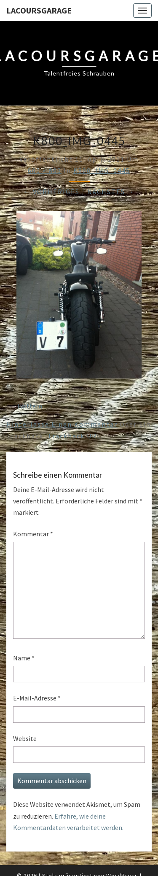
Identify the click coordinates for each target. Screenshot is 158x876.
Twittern (29, 406)
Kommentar (33, 534)
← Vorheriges (51, 191)
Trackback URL (74, 436)
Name (24, 658)
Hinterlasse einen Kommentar (62, 424)
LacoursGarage (39, 10)
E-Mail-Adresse (37, 698)
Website (25, 738)
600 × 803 (45, 170)
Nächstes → (111, 191)
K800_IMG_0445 (101, 170)
